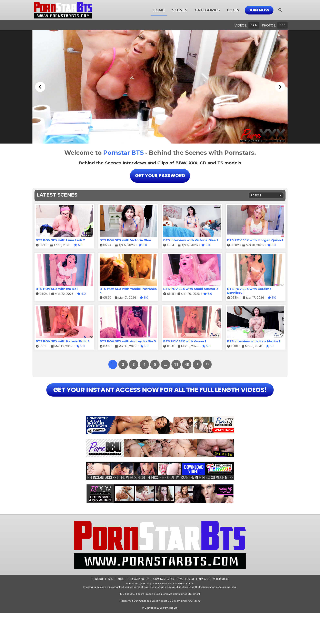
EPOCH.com (193, 618)
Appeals (204, 596)
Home (159, 10)
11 (176, 365)
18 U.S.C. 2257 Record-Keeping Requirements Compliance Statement (160, 611)
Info (109, 596)
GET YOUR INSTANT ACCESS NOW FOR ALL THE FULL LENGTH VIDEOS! (160, 398)
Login (233, 10)
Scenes (179, 10)
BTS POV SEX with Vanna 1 (184, 341)
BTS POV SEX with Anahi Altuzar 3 (190, 289)
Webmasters (221, 596)
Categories (207, 10)
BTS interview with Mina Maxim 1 (253, 341)
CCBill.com (174, 618)
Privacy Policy (138, 596)
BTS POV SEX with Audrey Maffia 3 (128, 341)
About (120, 596)
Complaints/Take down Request (174, 596)
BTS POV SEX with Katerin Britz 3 (63, 341)
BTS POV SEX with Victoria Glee (125, 240)
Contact (96, 596)
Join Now (259, 10)
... (165, 365)
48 (186, 365)
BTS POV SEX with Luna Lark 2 (60, 240)
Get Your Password (160, 175)
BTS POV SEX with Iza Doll (57, 289)
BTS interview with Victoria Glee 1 (190, 240)
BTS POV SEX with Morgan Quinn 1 (255, 240)
